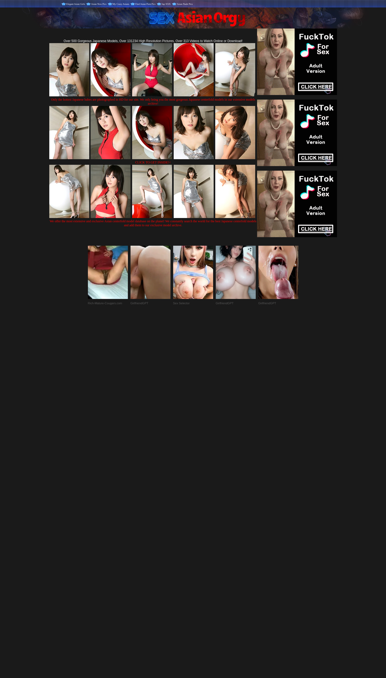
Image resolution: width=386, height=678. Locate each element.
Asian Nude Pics (185, 4)
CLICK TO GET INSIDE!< (153, 162)
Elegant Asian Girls (75, 4)
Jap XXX (166, 4)
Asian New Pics (99, 4)
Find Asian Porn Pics (145, 4)
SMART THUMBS (202, 566)
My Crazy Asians (121, 4)
